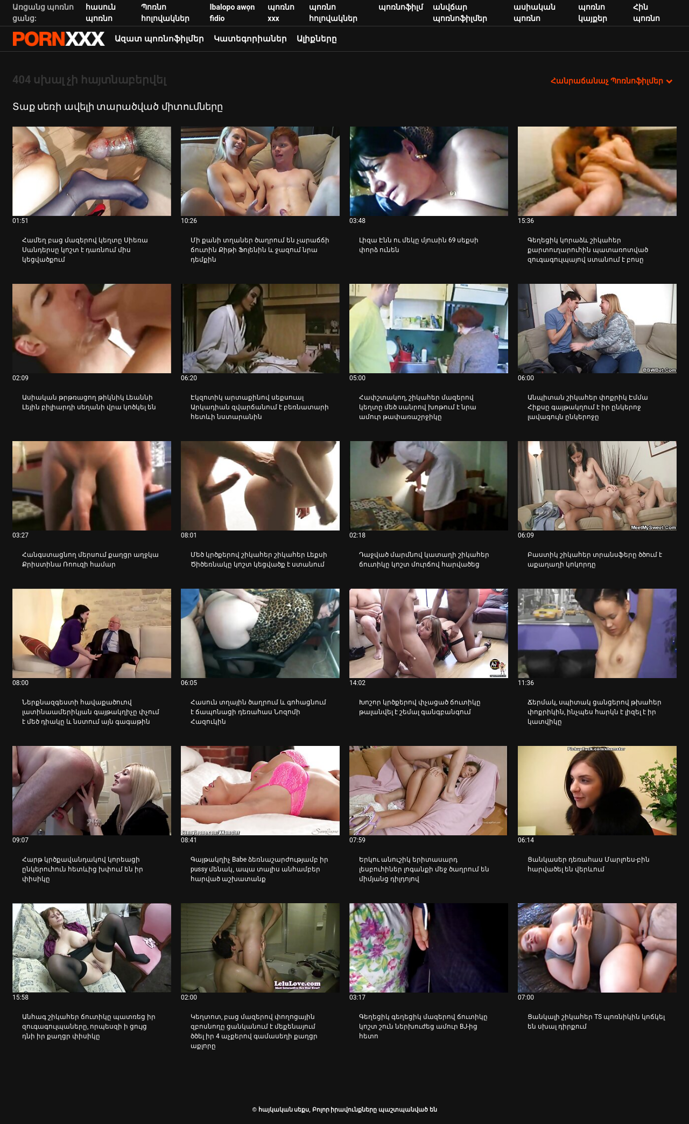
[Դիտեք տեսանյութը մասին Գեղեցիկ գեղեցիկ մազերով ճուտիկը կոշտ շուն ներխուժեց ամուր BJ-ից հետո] (428, 948)
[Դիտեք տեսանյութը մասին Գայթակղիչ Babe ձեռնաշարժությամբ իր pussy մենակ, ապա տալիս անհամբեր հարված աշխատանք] (260, 790)
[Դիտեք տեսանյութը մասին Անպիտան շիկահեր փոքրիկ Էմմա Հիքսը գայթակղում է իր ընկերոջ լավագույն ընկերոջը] (597, 328)
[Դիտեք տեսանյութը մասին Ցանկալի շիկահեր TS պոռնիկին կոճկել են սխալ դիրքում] (597, 948)
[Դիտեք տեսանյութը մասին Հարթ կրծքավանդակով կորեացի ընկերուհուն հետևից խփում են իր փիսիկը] (91, 790)
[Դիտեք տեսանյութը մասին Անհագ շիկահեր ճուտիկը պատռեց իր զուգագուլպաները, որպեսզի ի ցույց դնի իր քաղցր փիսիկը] (91, 948)
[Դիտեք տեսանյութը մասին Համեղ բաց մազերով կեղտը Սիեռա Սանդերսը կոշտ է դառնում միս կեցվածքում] (91, 171)
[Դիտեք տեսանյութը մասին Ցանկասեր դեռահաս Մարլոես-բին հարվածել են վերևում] (597, 790)
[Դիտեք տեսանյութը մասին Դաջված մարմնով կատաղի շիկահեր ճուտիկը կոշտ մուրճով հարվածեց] (428, 485)
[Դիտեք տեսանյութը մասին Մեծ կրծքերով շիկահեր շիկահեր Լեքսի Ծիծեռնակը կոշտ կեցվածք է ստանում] (260, 485)
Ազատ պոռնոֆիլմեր (159, 39)
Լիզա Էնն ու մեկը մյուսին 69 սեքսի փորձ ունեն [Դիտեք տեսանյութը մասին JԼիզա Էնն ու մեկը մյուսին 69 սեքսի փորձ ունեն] (419, 245)
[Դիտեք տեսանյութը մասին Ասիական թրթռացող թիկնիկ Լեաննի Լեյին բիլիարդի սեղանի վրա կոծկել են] (91, 328)
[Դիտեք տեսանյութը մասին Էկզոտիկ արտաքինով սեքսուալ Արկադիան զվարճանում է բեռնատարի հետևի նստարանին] (260, 328)
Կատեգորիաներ (250, 39)
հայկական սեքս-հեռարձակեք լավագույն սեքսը (58, 38)
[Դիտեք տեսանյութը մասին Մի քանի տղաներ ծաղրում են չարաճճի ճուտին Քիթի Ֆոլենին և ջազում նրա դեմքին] (260, 171)
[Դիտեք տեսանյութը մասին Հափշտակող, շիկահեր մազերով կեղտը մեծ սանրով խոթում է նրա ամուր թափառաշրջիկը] (428, 328)
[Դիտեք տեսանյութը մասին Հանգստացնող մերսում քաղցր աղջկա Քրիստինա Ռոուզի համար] (91, 485)
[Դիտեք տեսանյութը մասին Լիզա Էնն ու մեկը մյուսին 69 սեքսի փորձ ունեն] (428, 171)
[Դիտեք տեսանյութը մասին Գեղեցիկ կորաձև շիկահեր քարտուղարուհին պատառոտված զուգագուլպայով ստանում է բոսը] (597, 171)
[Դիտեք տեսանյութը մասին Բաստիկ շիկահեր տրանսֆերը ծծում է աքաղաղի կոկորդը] (597, 485)
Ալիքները (317, 39)
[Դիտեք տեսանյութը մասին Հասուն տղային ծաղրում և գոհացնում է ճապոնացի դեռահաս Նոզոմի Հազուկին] (260, 633)
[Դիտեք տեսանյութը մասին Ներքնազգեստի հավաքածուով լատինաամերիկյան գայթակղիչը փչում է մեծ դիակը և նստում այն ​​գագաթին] (91, 633)
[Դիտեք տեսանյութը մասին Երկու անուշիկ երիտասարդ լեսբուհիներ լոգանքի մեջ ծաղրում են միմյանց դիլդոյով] (428, 790)
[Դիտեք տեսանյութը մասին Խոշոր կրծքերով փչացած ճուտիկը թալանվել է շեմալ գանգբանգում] (428, 633)
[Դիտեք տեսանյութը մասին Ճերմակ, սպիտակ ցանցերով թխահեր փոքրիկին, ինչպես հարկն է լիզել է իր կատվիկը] (597, 633)
